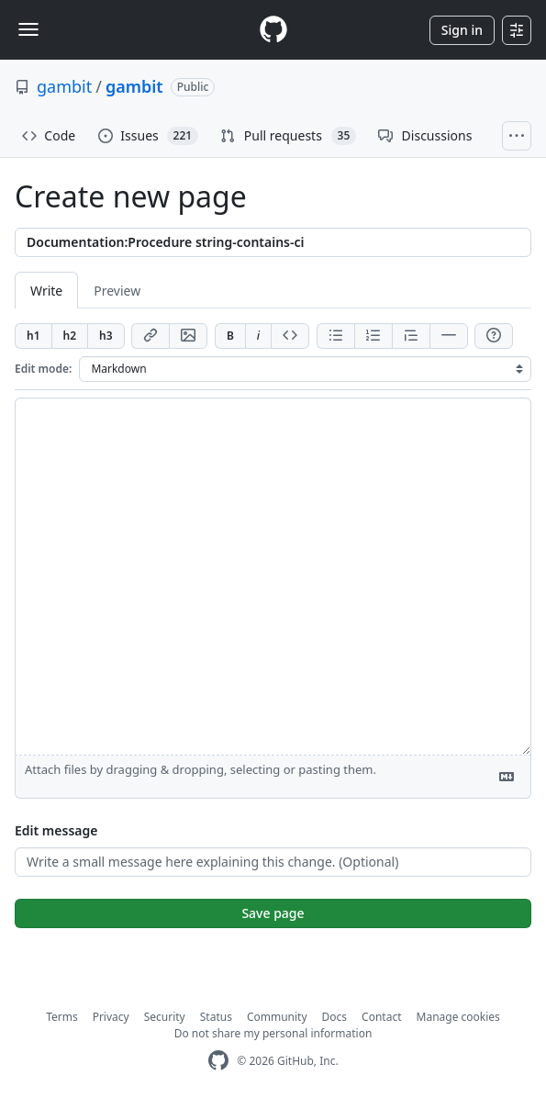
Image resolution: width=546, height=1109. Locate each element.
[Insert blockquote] (410, 336)
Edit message (56, 830)
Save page (272, 913)
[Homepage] (273, 30)
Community (277, 1017)
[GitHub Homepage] (218, 1060)
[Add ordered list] (373, 336)
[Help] (493, 336)
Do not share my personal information (273, 1033)
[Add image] (188, 336)
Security (164, 1017)
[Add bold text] (230, 336)
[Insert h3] (106, 336)
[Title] (273, 242)
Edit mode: (43, 368)
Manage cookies (458, 1017)
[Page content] (273, 577)
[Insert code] (290, 336)
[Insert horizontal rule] (448, 336)
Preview (117, 290)
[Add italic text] (258, 336)
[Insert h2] (69, 336)
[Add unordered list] (335, 336)
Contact (381, 1017)
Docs (335, 1017)
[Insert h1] (33, 336)
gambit (64, 86)
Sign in (462, 30)
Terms (62, 1017)
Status (216, 1017)
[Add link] (150, 336)
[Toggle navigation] (28, 29)
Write (46, 290)
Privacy (111, 1017)
